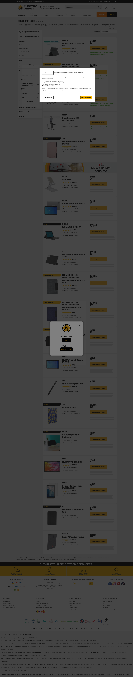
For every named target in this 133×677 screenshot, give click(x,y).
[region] (67, 85)
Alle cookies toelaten (86, 97)
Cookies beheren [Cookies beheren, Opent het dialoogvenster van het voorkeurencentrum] (48, 97)
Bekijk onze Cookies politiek (48, 85)
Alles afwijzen (48, 72)
